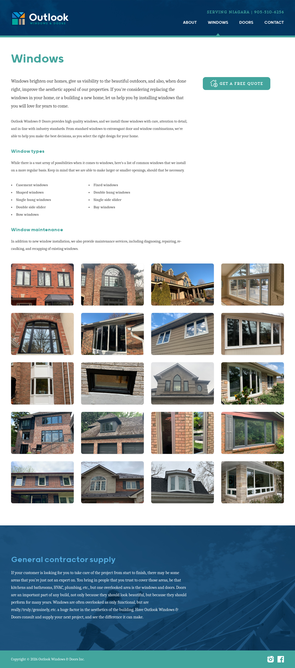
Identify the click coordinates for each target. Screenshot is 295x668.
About (190, 22)
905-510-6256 (269, 12)
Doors (246, 22)
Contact (274, 22)
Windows (218, 22)
